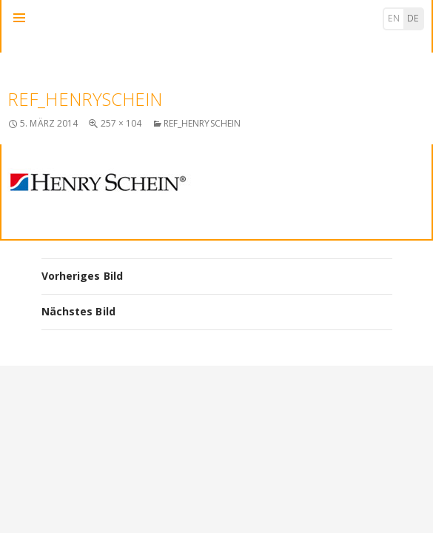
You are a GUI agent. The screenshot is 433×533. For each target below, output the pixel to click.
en (394, 18)
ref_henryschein (202, 123)
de (413, 18)
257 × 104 (121, 123)
